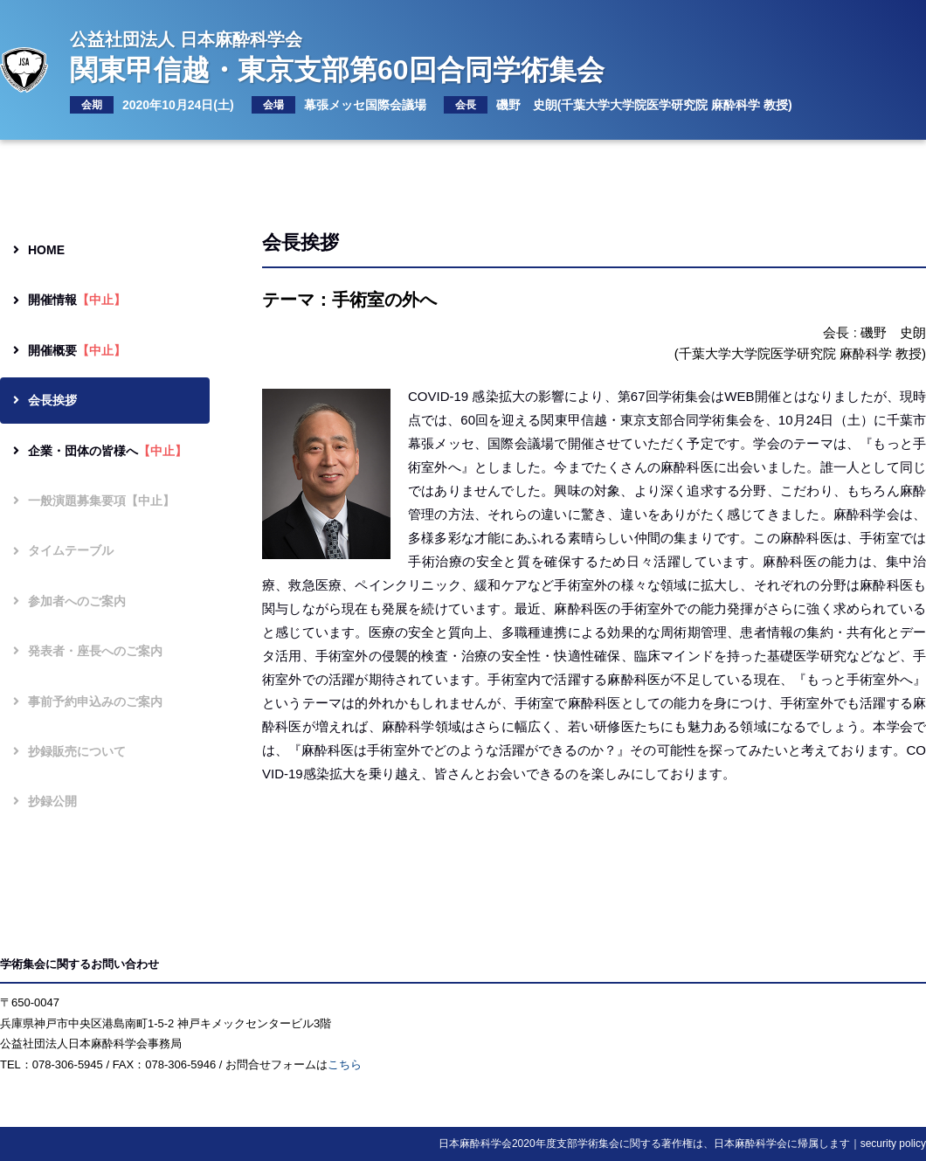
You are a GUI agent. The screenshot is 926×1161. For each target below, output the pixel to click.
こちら (345, 1064)
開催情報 (69, 299)
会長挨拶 (45, 400)
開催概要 (69, 350)
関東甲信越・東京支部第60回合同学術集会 (440, 55)
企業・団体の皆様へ (100, 450)
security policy (893, 1143)
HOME (39, 250)
